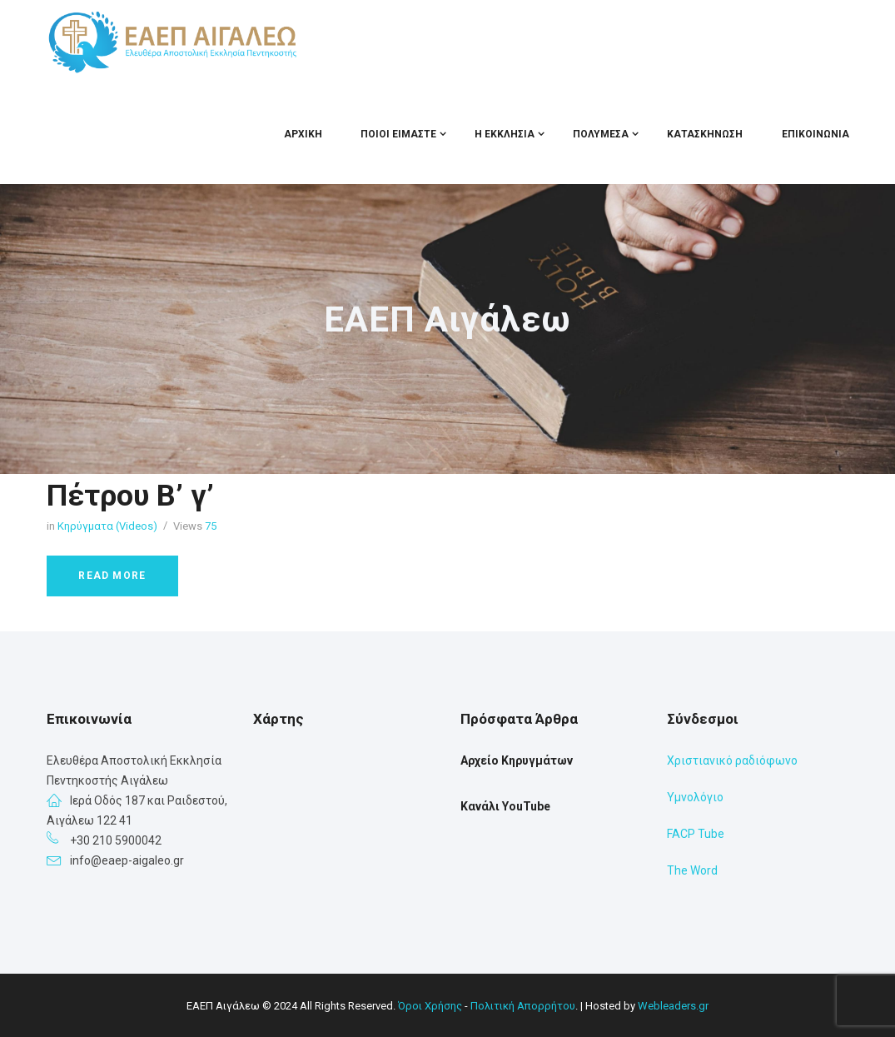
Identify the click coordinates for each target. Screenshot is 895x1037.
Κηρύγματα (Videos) (107, 526)
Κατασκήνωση (705, 134)
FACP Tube (695, 833)
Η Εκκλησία (505, 134)
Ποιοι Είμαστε (398, 134)
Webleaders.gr (673, 1006)
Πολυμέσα (601, 134)
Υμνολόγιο (695, 797)
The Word (692, 870)
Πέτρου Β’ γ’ (130, 495)
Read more (112, 575)
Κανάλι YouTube (505, 806)
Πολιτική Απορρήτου (522, 1006)
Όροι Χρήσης (430, 1006)
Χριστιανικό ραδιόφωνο (732, 760)
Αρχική (303, 134)
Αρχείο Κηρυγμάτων (516, 760)
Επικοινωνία (815, 134)
